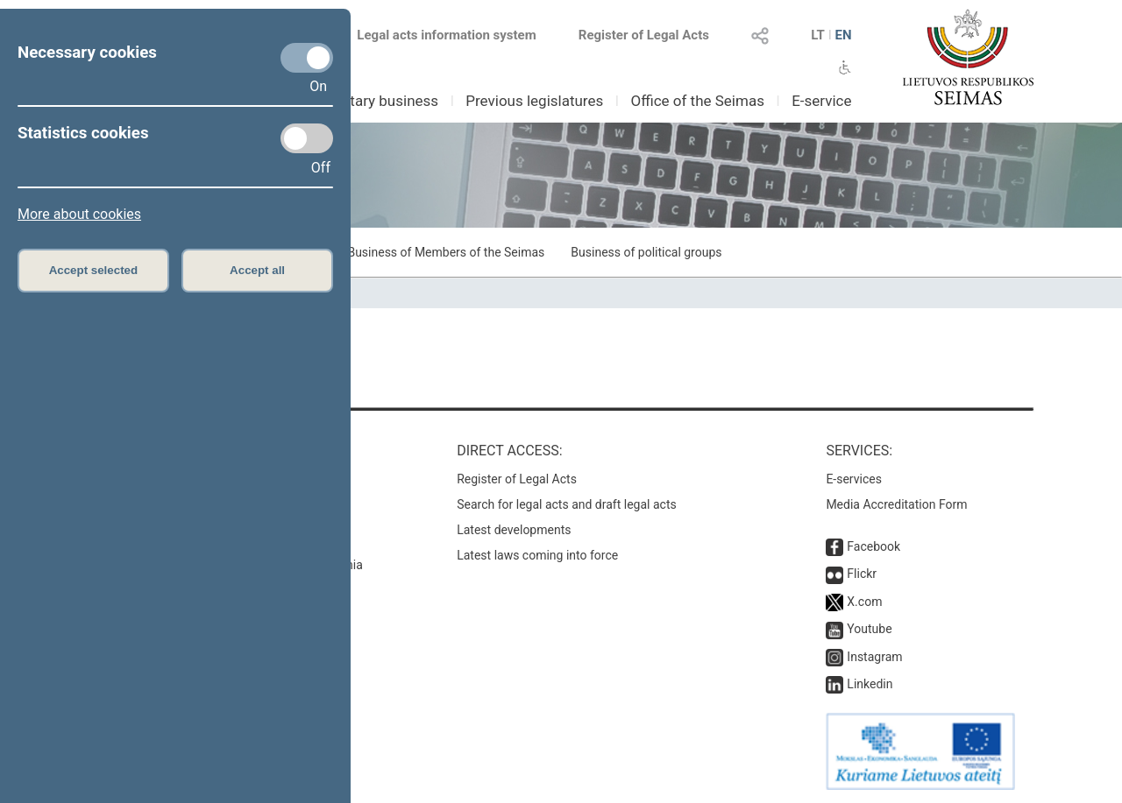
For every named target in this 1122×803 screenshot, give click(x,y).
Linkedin (869, 684)
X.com (864, 602)
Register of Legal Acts (644, 35)
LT (818, 35)
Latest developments (514, 530)
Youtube (869, 629)
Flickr (862, 574)
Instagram (874, 657)
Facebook (873, 546)
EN (842, 35)
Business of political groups (646, 252)
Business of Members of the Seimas (445, 252)
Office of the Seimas (697, 100)
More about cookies (79, 214)
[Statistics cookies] (306, 138)
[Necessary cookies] (306, 58)
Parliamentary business (360, 100)
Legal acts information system (446, 35)
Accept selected (93, 270)
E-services (854, 479)
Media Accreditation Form (896, 504)
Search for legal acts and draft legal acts (567, 504)
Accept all (257, 270)
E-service (821, 100)
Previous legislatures (534, 100)
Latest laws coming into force (537, 555)
